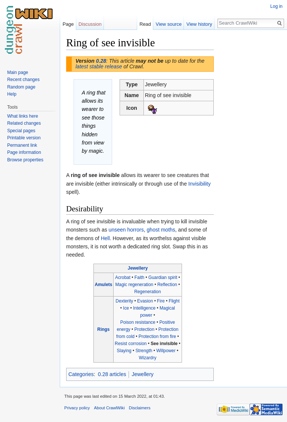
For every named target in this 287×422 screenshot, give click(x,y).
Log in (276, 6)
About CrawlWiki (109, 408)
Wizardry (147, 357)
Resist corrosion (130, 343)
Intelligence (144, 308)
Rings (103, 329)
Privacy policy (77, 408)
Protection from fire (157, 336)
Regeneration (147, 291)
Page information (24, 152)
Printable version (23, 137)
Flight (174, 301)
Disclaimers (140, 408)
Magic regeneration (134, 284)
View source (169, 24)
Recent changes (23, 79)
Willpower (166, 350)
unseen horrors (126, 230)
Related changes (24, 123)
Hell (105, 238)
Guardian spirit (162, 277)
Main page (17, 72)
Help (11, 94)
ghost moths (161, 230)
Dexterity (124, 301)
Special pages (21, 130)
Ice (126, 308)
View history (199, 24)
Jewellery (138, 268)
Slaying (124, 350)
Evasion (145, 301)
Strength (143, 350)
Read (145, 24)
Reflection (167, 284)
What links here (22, 116)
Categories (81, 374)
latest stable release (98, 66)
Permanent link (22, 145)
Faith (139, 277)
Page (68, 24)
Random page (21, 87)
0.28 (101, 61)
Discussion (90, 24)
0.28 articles (112, 374)
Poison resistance (137, 322)
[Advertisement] (251, 148)
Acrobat (122, 277)
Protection (145, 329)
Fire (160, 301)
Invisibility (199, 184)
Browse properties (25, 159)
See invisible (164, 343)
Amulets (103, 284)
